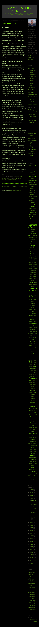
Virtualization (32, 457)
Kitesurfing (33, 323)
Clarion (34, 214)
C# (35, 200)
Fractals (33, 280)
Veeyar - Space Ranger (31, 145)
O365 (31, 364)
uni (35, 449)
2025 (31, 492)
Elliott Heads (32, 258)
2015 (31, 538)
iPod (35, 315)
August (33, 512)
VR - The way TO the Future (32, 79)
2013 (31, 544)
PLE (30, 372)
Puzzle (32, 386)
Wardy (34, 461)
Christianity (32, 212)
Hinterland (32, 305)
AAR (34, 166)
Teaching (33, 423)
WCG (32, 465)
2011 (31, 549)
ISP (33, 317)
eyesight (34, 262)
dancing (35, 235)
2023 (31, 498)
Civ (30, 214)
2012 (31, 547)
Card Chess (31, 87)
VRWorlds (33, 459)
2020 (31, 525)
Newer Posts (5, 186)
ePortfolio (32, 260)
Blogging (32, 194)
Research (32, 398)
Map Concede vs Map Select (32, 123)
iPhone (31, 315)
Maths (32, 339)
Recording (32, 394)
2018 (31, 530)
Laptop (32, 325)
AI (16, 178)
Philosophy (33, 368)
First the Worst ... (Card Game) (32, 99)
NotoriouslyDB (32, 94)
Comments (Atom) (15, 190)
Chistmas (32, 210)
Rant (35, 392)
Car (30, 204)
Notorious (31, 92)
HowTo (30, 309)
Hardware (32, 297)
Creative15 (32, 231)
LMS (30, 337)
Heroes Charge (33, 299)
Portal (35, 374)
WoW (34, 478)
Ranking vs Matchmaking (32, 116)
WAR (30, 461)
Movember (32, 349)
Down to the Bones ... (19, 9)
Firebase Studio (32, 270)
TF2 (33, 425)
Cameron (32, 202)
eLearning (32, 256)
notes (35, 360)
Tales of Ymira (32, 140)
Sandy (34, 404)
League (30, 327)
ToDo (33, 429)
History (32, 307)
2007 (31, 560)
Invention (33, 313)
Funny (31, 282)
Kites (35, 321)
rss (30, 404)
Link (34, 335)
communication (33, 222)
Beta (31, 190)
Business (31, 200)
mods (30, 348)
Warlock (30, 463)
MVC (32, 354)
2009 (31, 555)
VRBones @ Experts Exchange (32, 598)
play (35, 370)
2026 (31, 490)
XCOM (32, 480)
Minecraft (32, 343)
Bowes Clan (31, 572)
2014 (31, 541)
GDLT (34, 291)
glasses (32, 293)
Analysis (32, 176)
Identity (32, 311)
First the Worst (32, 272)
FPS (35, 278)
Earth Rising (31, 138)
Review (32, 400)
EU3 (30, 262)
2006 (31, 563)
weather (32, 467)
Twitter (30, 449)
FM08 (30, 276)
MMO (30, 345)
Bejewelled (32, 188)
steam (32, 421)
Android (32, 178)
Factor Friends (32, 90)
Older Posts (23, 186)
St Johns (31, 415)
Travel (34, 443)
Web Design (32, 470)
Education (32, 254)
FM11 (30, 278)
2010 (31, 552)
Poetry (34, 372)
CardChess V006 (9, 24)
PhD (34, 366)
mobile (34, 345)
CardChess (10, 179)
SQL (34, 413)
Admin (31, 172)
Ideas (35, 309)
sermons (32, 407)
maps (34, 337)
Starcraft (33, 419)
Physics (31, 370)
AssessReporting (33, 184)
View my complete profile (31, 57)
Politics (30, 374)
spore (30, 413)
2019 (31, 528)
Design (32, 246)
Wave (35, 463)
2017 (31, 533)
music (33, 352)
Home (14, 186)
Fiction (30, 268)
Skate (30, 408)
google (31, 295)
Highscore (32, 301)
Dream (34, 247)
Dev (15, 179)
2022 (31, 522)
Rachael (32, 388)
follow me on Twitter (33, 621)
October (33, 500)
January (33, 517)
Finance (35, 268)
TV (34, 447)
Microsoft (32, 341)
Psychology (32, 384)
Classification (32, 216)
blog (35, 192)
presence (32, 376)
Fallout (33, 266)
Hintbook (33, 303)
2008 (31, 557)
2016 (31, 536)
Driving (30, 250)
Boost (30, 196)
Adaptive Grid (33, 170)
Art (35, 182)
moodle (35, 348)
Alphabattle (32, 174)
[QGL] (30, 166)
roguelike (32, 402)
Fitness (30, 274)
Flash (35, 274)
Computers (32, 229)
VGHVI (30, 451)
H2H (35, 295)
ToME (32, 431)
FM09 (34, 276)
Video (35, 451)
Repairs (32, 396)
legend (31, 333)
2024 (31, 495)
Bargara (33, 186)
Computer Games (32, 226)
